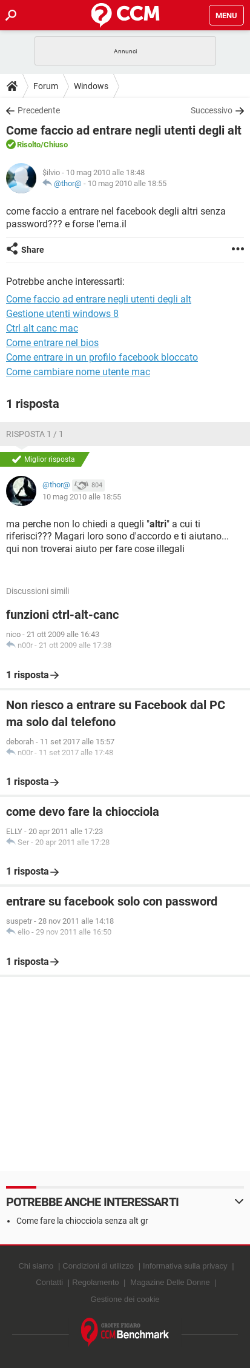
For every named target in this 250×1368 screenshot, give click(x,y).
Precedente (39, 110)
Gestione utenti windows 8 (62, 313)
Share (32, 250)
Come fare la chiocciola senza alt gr (82, 1221)
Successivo (211, 110)
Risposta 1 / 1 (35, 434)
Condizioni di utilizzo (98, 1265)
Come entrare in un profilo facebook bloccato (102, 357)
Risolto (29, 144)
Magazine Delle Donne (170, 1282)
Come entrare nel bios (52, 343)
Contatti (49, 1282)
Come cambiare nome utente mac (78, 372)
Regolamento (95, 1282)
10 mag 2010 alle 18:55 (127, 183)
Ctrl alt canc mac (42, 328)
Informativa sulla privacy (185, 1265)
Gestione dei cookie (124, 1299)
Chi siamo (35, 1265)
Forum (45, 86)
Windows (91, 86)
